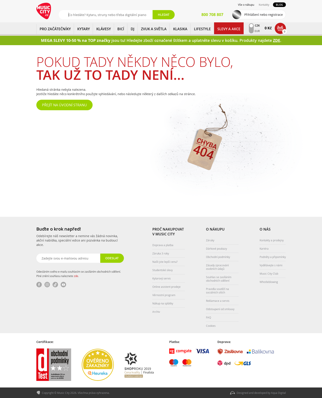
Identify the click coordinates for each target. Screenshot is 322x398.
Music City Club (269, 273)
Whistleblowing (269, 282)
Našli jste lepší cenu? (165, 261)
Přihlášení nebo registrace (263, 14)
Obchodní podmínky (218, 257)
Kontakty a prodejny (272, 240)
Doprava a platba (162, 245)
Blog (279, 5)
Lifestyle (202, 29)
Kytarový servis (161, 278)
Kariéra (264, 248)
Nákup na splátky (162, 303)
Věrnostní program (163, 295)
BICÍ (120, 29)
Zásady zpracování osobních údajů (217, 266)
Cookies (211, 325)
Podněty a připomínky (273, 257)
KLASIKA (180, 29)
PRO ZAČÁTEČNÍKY (55, 29)
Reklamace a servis (217, 300)
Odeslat (112, 258)
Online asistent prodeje (166, 286)
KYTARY (83, 29)
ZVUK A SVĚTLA (154, 29)
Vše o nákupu (246, 4)
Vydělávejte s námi (271, 265)
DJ (132, 29)
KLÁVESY (103, 29)
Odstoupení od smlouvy (220, 309)
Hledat (163, 14)
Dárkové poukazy (216, 248)
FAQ (208, 317)
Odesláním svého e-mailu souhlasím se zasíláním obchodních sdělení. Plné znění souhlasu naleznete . (78, 274)
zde (76, 276)
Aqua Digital (278, 392)
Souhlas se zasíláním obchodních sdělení (218, 278)
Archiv (156, 311)
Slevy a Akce (228, 29)
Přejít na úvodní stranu (64, 105)
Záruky (210, 240)
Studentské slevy (162, 270)
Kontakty (264, 4)
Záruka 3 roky (160, 253)
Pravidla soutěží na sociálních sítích (217, 290)
